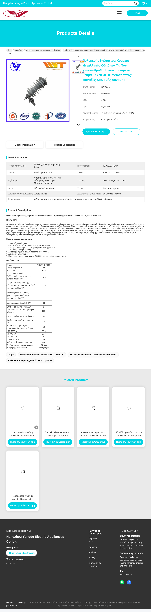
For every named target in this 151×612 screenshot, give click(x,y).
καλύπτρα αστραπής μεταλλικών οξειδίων (30, 360)
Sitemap (22, 602)
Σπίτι (9, 50)
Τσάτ (137, 13)
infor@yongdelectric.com (21, 552)
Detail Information (25, 145)
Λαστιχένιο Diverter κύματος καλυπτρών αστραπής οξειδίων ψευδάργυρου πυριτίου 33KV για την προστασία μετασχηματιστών (57, 434)
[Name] (135, 3)
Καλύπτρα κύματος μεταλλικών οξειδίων (43, 50)
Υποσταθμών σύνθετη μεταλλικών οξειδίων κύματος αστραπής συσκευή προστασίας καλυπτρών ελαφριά (22, 434)
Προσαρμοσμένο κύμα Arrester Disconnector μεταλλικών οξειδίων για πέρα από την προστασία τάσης (22, 498)
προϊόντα (19, 50)
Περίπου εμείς (93, 540)
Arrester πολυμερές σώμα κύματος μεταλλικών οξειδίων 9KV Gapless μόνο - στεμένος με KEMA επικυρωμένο (93, 434)
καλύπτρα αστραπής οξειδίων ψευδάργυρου (92, 355)
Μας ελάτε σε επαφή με (95, 564)
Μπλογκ (92, 552)
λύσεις (92, 558)
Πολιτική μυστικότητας (11, 604)
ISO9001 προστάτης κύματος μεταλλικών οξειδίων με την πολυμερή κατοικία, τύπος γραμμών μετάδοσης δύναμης (129, 434)
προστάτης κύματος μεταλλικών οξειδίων (41, 355)
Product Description (64, 145)
